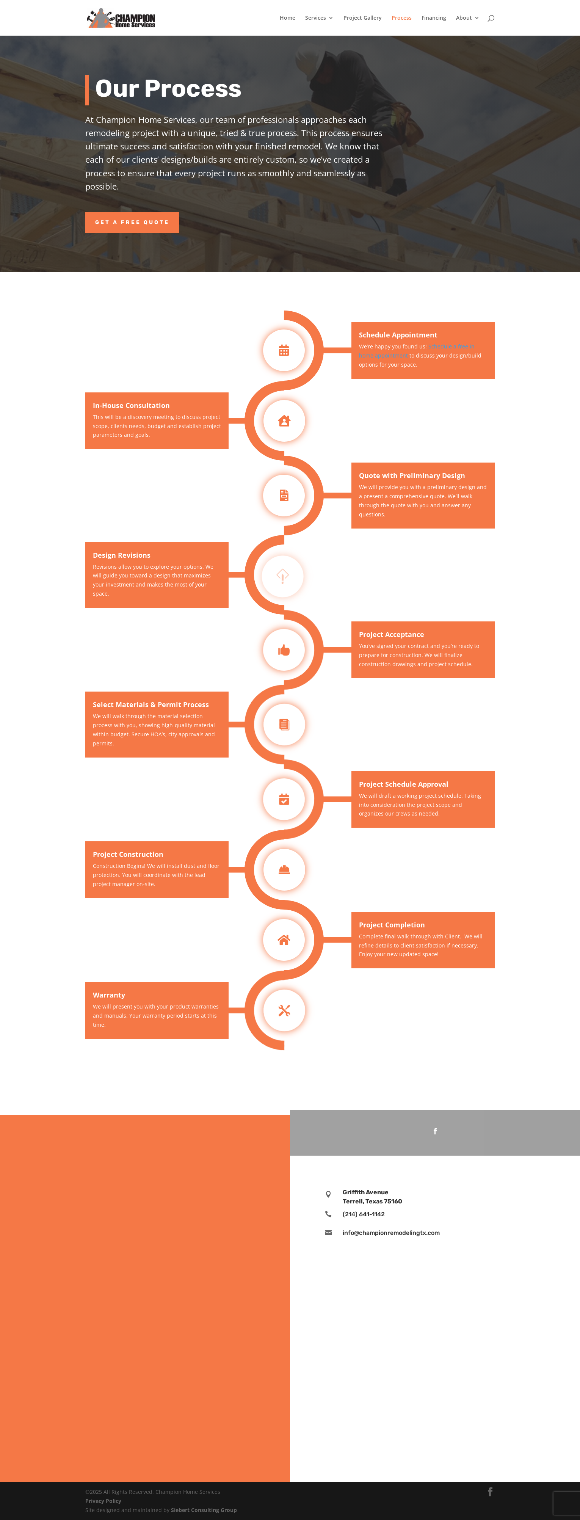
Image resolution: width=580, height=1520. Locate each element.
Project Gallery (362, 18)
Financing (434, 18)
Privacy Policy (103, 1500)
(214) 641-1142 (364, 1214)
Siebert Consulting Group (204, 1510)
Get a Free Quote (132, 222)
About (464, 18)
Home (287, 18)
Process (402, 18)
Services (315, 18)
